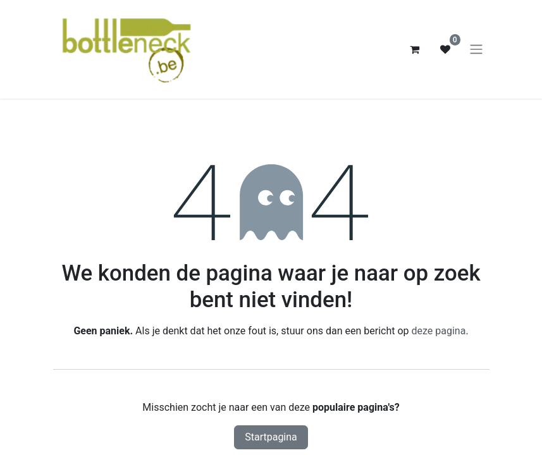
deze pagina (439, 331)
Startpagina (271, 437)
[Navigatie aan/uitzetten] (476, 49)
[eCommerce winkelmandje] (415, 49)
